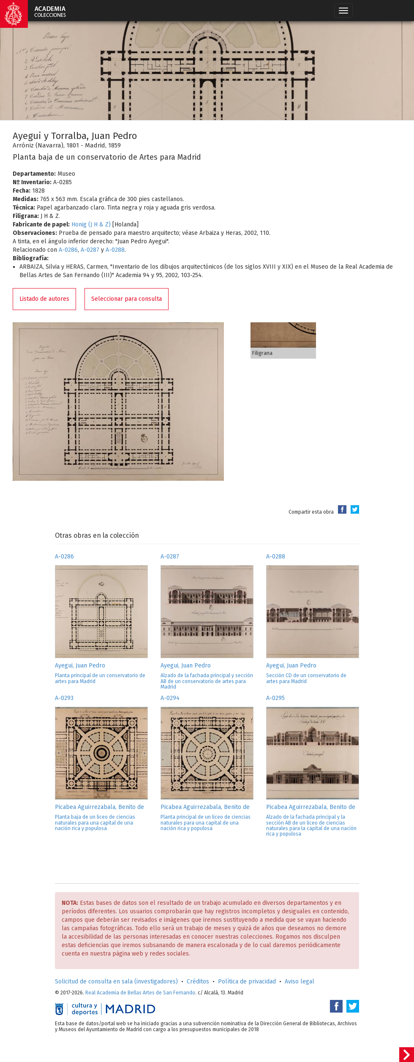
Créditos (198, 981)
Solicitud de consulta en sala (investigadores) (116, 981)
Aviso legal (299, 981)
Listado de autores (44, 298)
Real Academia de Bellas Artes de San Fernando (140, 993)
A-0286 (68, 249)
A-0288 (115, 249)
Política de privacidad (247, 981)
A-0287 (90, 249)
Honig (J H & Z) (91, 224)
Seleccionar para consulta (126, 298)
